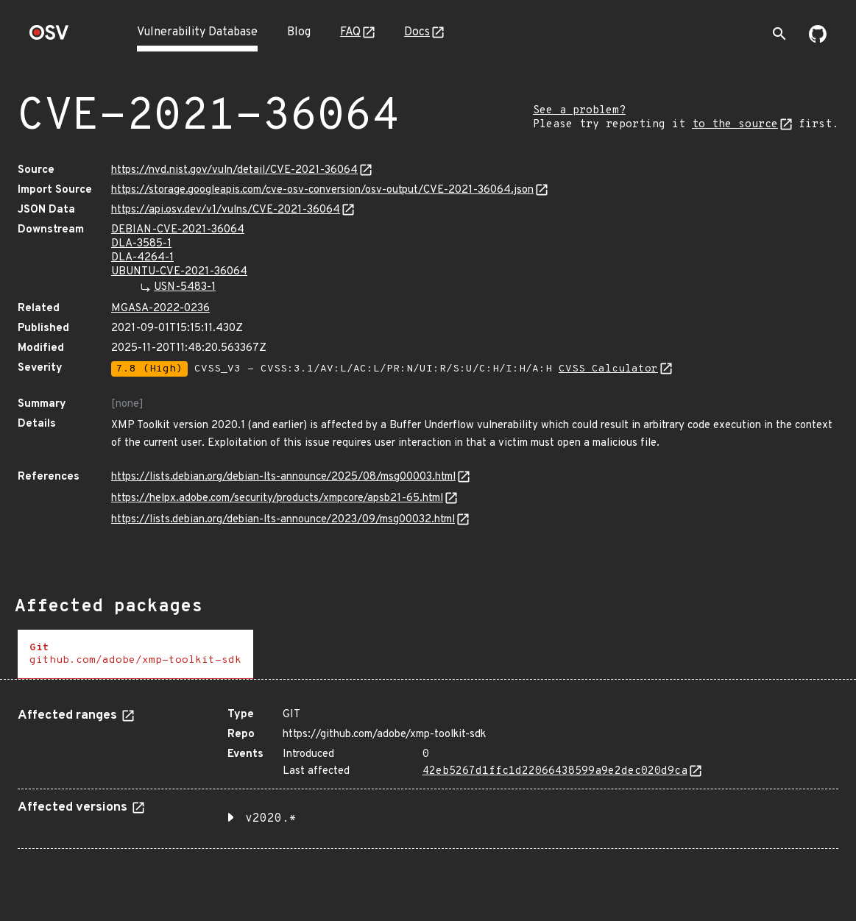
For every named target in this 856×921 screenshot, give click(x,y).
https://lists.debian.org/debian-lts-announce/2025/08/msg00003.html (283, 477)
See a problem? (579, 111)
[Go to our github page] (818, 39)
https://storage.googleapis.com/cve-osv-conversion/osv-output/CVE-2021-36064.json (322, 190)
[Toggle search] (779, 34)
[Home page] (49, 37)
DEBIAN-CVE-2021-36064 (177, 230)
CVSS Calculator (608, 369)
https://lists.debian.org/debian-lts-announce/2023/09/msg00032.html (283, 520)
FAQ (350, 32)
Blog (299, 32)
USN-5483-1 (185, 287)
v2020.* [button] (271, 818)
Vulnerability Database (197, 32)
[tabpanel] (428, 773)
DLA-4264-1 (142, 258)
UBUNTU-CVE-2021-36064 (179, 272)
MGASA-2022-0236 (160, 309)
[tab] (135, 654)
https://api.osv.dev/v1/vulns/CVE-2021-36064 (225, 210)
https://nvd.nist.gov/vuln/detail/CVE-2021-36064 (234, 170)
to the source (735, 125)
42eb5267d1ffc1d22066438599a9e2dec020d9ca (554, 771)
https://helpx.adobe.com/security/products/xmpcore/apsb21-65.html (277, 498)
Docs (417, 32)
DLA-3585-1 (141, 244)
